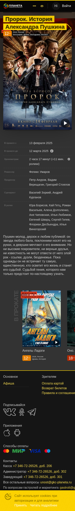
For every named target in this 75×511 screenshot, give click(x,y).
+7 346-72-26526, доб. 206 (32, 466)
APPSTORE (6, 432)
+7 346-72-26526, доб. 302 (46, 471)
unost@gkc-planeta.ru (56, 482)
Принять (20, 505)
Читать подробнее (43, 505)
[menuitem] (34, 6)
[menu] (32, 6)
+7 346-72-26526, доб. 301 (43, 477)
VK (9, 412)
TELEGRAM (32, 412)
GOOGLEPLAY (17, 432)
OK (21, 412)
